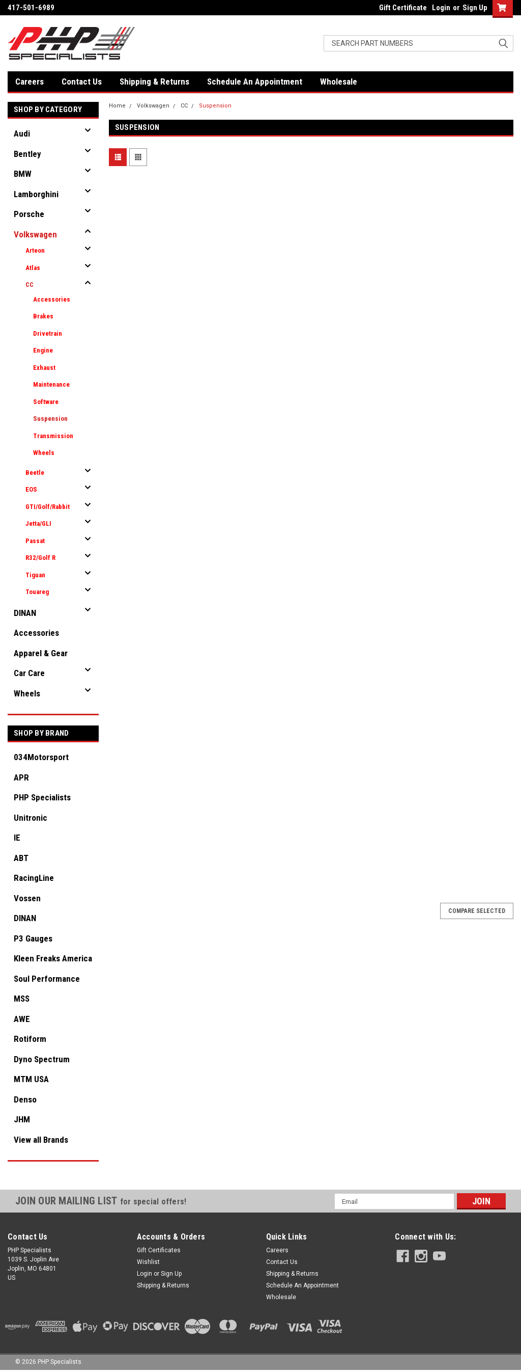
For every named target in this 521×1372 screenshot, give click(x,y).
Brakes (43, 316)
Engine (43, 350)
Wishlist (148, 1262)
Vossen (27, 898)
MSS (22, 998)
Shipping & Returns (154, 81)
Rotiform (30, 1039)
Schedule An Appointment (254, 81)
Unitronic (30, 818)
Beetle (34, 472)
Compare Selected (476, 910)
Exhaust (44, 367)
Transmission (53, 436)
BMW (23, 174)
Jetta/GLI (38, 523)
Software (46, 402)
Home (117, 105)
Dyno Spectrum (42, 1059)
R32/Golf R (40, 557)
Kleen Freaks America (53, 958)
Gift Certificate (403, 7)
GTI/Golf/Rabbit (47, 506)
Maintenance (51, 384)
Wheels (43, 452)
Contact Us (82, 81)
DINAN (25, 613)
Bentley (27, 154)
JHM (22, 1119)
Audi (22, 133)
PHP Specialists (42, 797)
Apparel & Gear (41, 653)
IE (17, 837)
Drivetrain (47, 333)
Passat (35, 541)
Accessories (51, 299)
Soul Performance (47, 979)
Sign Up (474, 7)
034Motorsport (41, 757)
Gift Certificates (159, 1250)
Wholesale (338, 81)
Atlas (32, 268)
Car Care (29, 673)
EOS (31, 489)
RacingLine (34, 878)
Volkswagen (35, 234)
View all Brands (41, 1140)
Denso (25, 1099)
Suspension (50, 418)
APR (21, 777)
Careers (29, 81)
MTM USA (31, 1079)
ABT (21, 858)
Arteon (35, 250)
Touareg (37, 592)
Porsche (29, 214)
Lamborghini (36, 194)
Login (441, 7)
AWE (22, 1019)
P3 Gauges (33, 938)
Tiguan (35, 575)
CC (29, 284)
